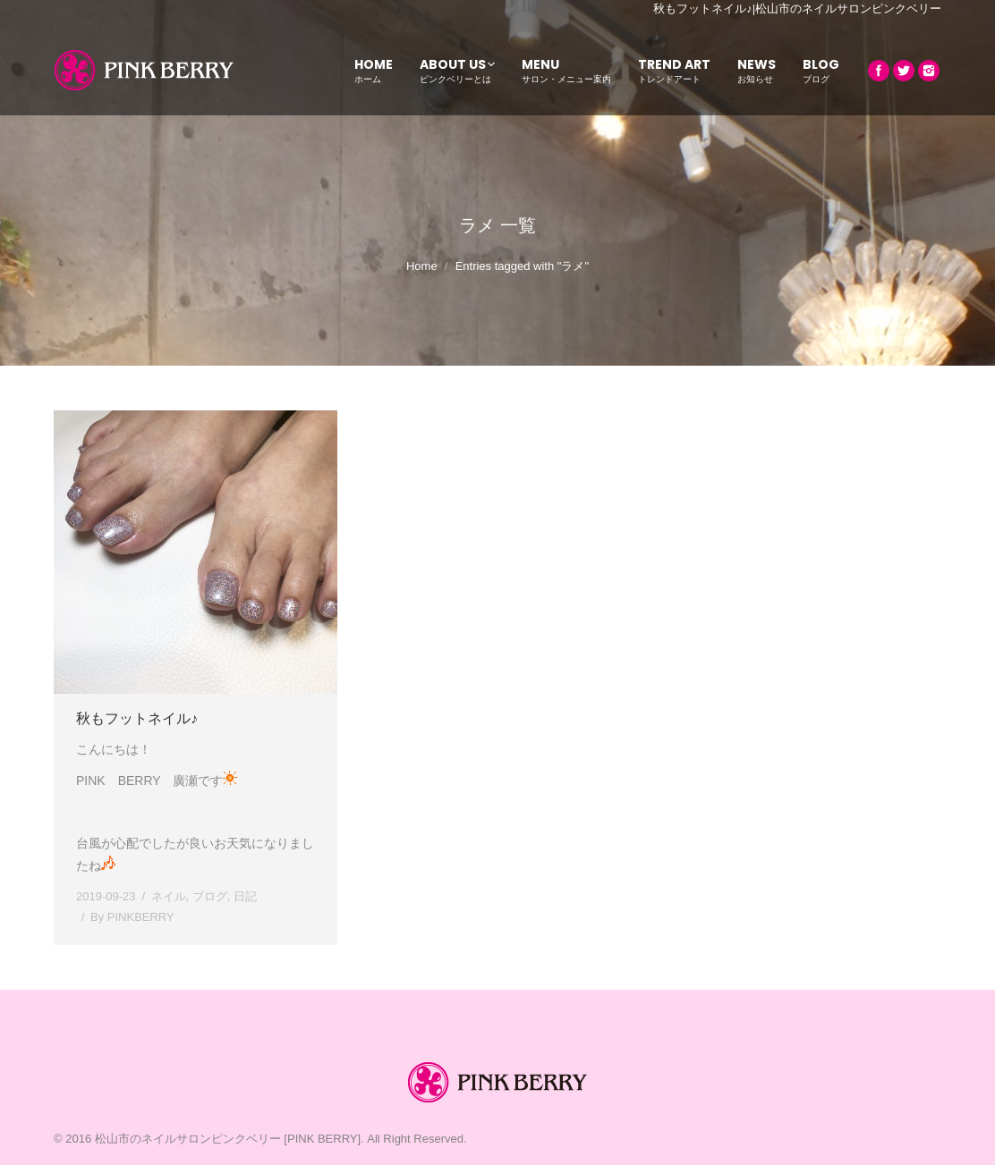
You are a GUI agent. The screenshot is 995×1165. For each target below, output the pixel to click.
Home (422, 266)
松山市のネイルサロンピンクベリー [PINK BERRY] (228, 1138)
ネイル (168, 896)
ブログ (209, 896)
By (132, 917)
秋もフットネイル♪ (137, 718)
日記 (245, 896)
